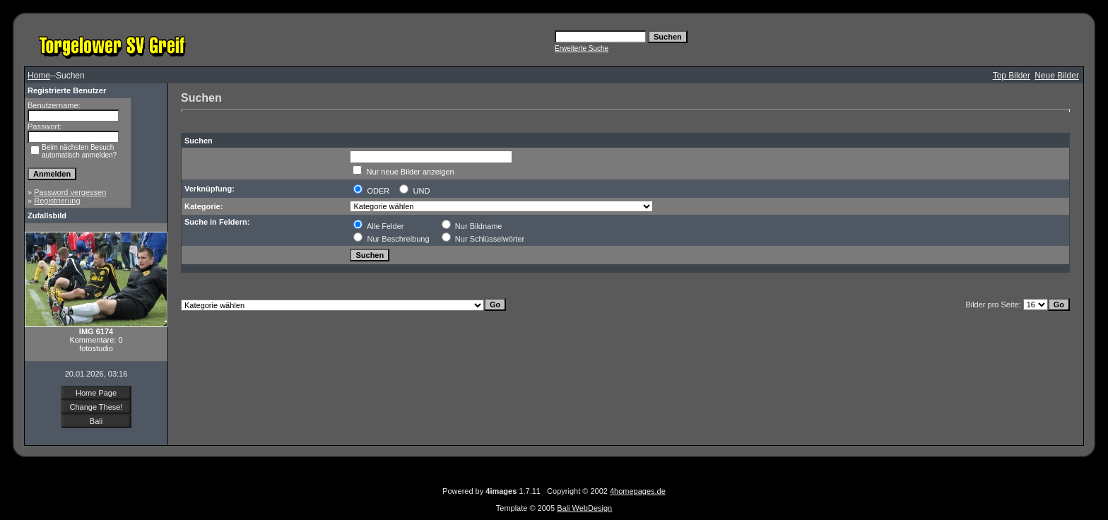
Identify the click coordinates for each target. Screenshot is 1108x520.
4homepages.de (638, 491)
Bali (96, 421)
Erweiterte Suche (581, 48)
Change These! (95, 407)
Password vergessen (70, 192)
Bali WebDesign (584, 508)
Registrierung (57, 200)
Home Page (96, 393)
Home (39, 76)
